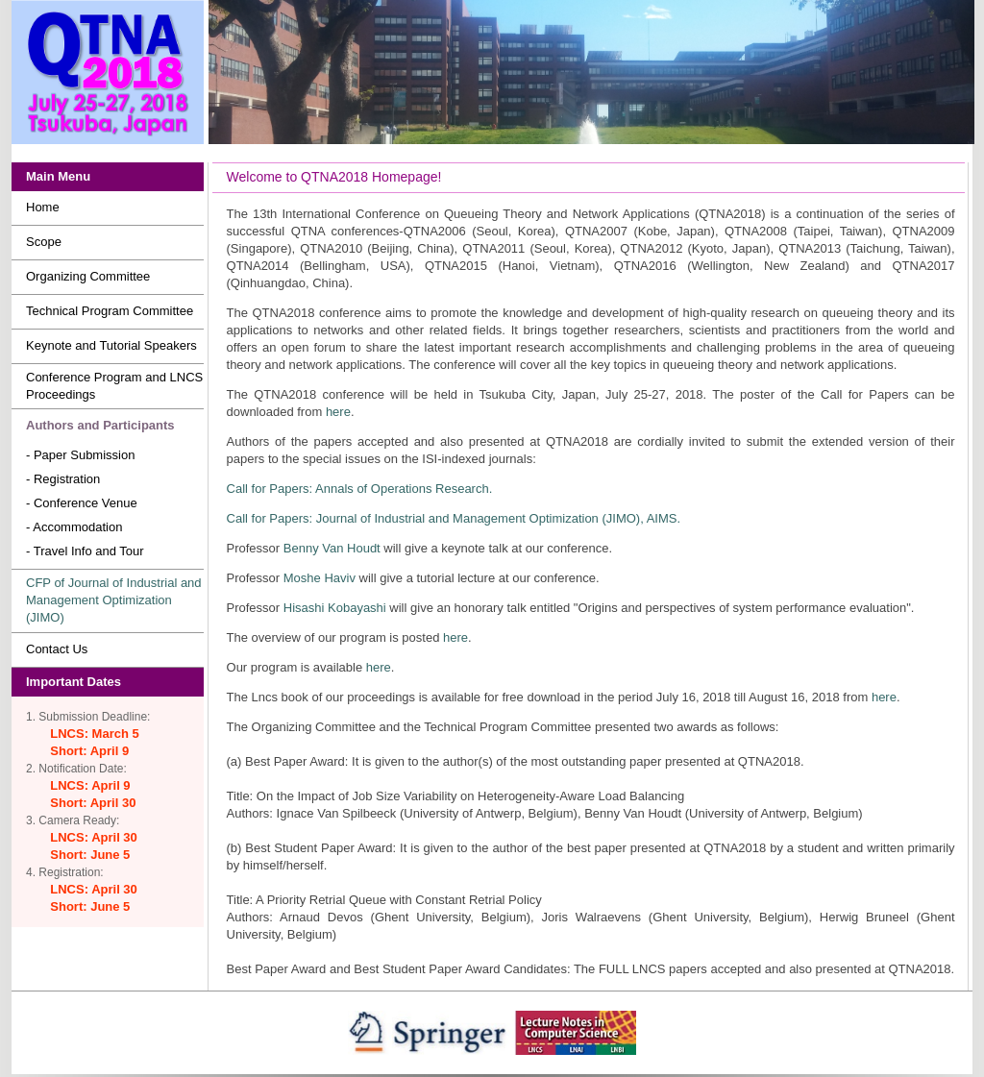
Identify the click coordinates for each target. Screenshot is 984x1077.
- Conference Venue (81, 503)
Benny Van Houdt (332, 548)
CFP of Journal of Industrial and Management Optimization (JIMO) (114, 599)
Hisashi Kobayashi (334, 607)
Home (43, 207)
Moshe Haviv (319, 578)
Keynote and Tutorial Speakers (111, 345)
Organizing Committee (88, 276)
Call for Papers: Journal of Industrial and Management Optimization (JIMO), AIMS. (454, 518)
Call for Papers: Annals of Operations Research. (360, 488)
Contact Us (56, 649)
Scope (44, 241)
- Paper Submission (80, 455)
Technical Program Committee (109, 311)
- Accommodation (74, 527)
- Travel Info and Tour (85, 551)
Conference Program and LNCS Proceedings (114, 386)
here (338, 411)
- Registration (63, 479)
